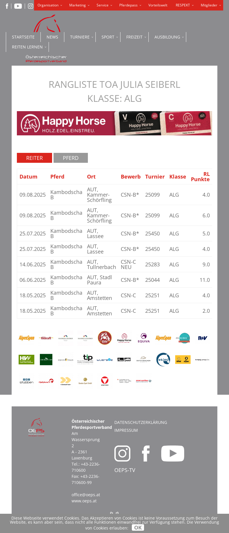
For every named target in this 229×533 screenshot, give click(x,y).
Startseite (23, 37)
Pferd (71, 157)
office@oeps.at (86, 494)
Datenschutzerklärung (140, 422)
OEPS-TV (124, 470)
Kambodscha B (66, 194)
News (52, 37)
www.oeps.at (84, 501)
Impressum (126, 430)
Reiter (34, 157)
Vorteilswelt (157, 5)
